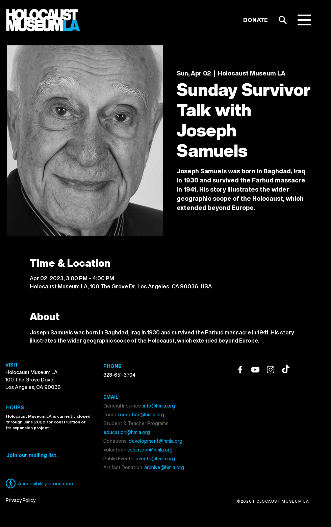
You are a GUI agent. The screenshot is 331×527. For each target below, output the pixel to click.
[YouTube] (255, 370)
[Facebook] (240, 370)
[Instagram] (270, 370)
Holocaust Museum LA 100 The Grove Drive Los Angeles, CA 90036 (33, 379)
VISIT (12, 364)
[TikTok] (286, 370)
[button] (304, 20)
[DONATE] (255, 20)
